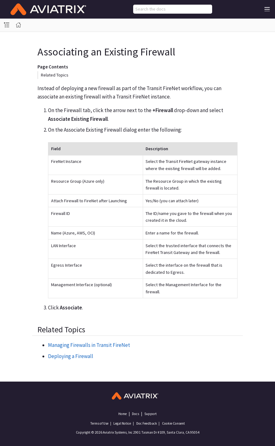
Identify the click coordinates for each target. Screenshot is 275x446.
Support (150, 414)
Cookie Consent (173, 423)
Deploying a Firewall (70, 356)
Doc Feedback (146, 423)
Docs (135, 414)
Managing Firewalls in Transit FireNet (89, 345)
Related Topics (54, 75)
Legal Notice (122, 423)
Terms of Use (99, 423)
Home (122, 414)
